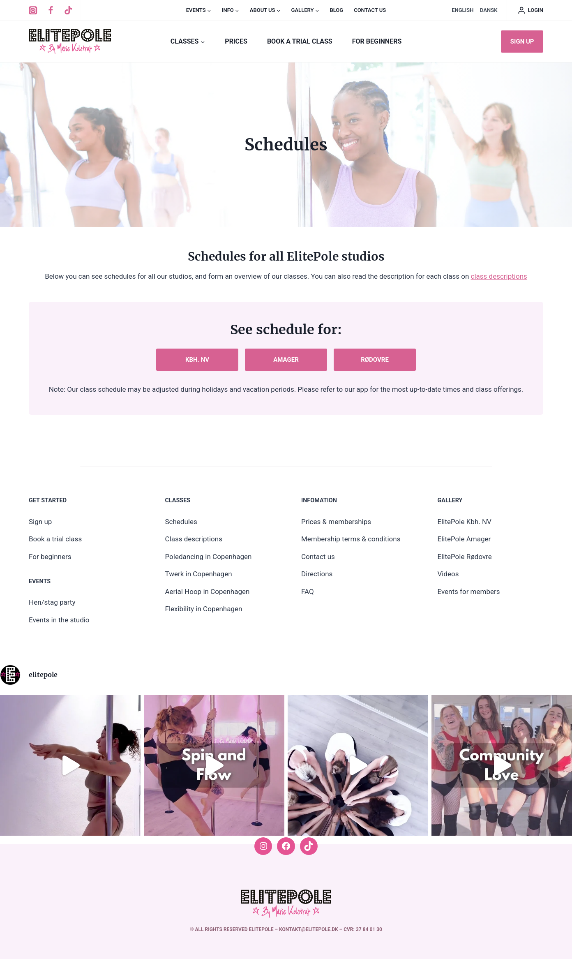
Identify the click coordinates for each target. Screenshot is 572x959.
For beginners (377, 41)
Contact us (370, 10)
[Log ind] (530, 10)
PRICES (236, 41)
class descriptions (499, 276)
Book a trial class (299, 41)
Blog (336, 10)
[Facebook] (50, 10)
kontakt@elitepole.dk (309, 929)
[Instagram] (33, 10)
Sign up (522, 41)
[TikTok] (68, 10)
